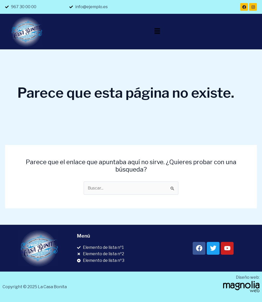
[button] (157, 31)
